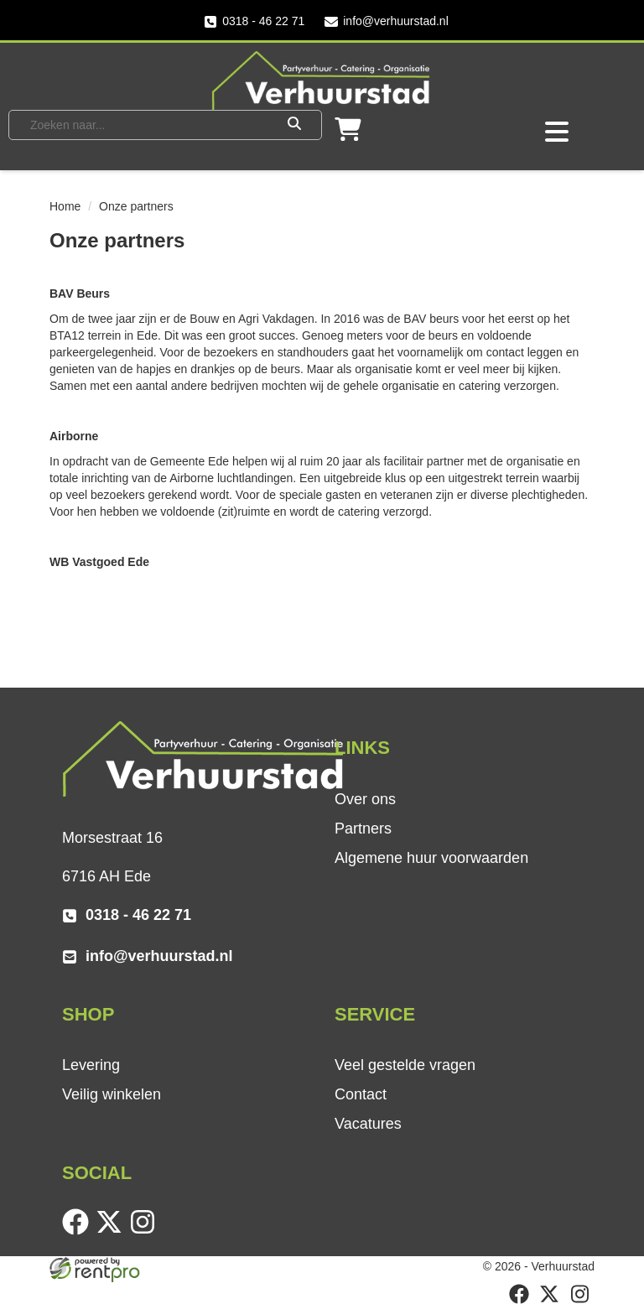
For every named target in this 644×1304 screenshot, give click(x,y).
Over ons (365, 799)
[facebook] (79, 1231)
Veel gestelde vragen (405, 1065)
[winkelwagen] (348, 135)
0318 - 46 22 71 (254, 21)
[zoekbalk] (144, 125)
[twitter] (112, 1231)
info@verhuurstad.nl (387, 21)
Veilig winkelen (111, 1094)
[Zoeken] (294, 125)
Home (64, 206)
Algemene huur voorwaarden (431, 857)
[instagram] (146, 1231)
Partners (363, 828)
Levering (91, 1065)
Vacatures (368, 1123)
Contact (361, 1094)
